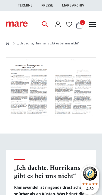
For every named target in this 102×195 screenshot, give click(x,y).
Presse (47, 5)
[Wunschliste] (69, 24)
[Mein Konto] (58, 24)
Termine (25, 5)
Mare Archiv (73, 5)
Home (8, 43)
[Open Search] (44, 24)
